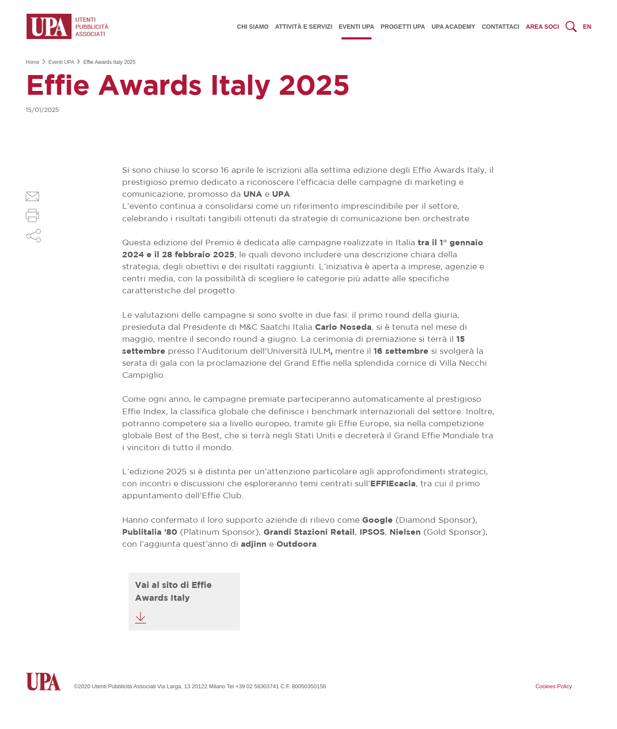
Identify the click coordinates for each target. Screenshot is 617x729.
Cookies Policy (554, 686)
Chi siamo (253, 26)
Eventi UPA (356, 26)
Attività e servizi (303, 26)
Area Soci (542, 26)
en (587, 26)
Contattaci (500, 26)
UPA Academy (453, 26)
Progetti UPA (402, 26)
